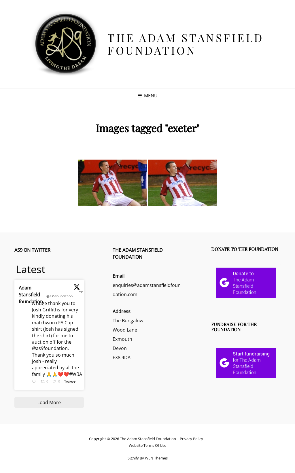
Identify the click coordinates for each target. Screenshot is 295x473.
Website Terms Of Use (147, 445)
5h (81, 292)
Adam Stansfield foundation (31, 295)
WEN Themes (156, 458)
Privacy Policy (191, 438)
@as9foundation (59, 296)
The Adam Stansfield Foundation (185, 44)
